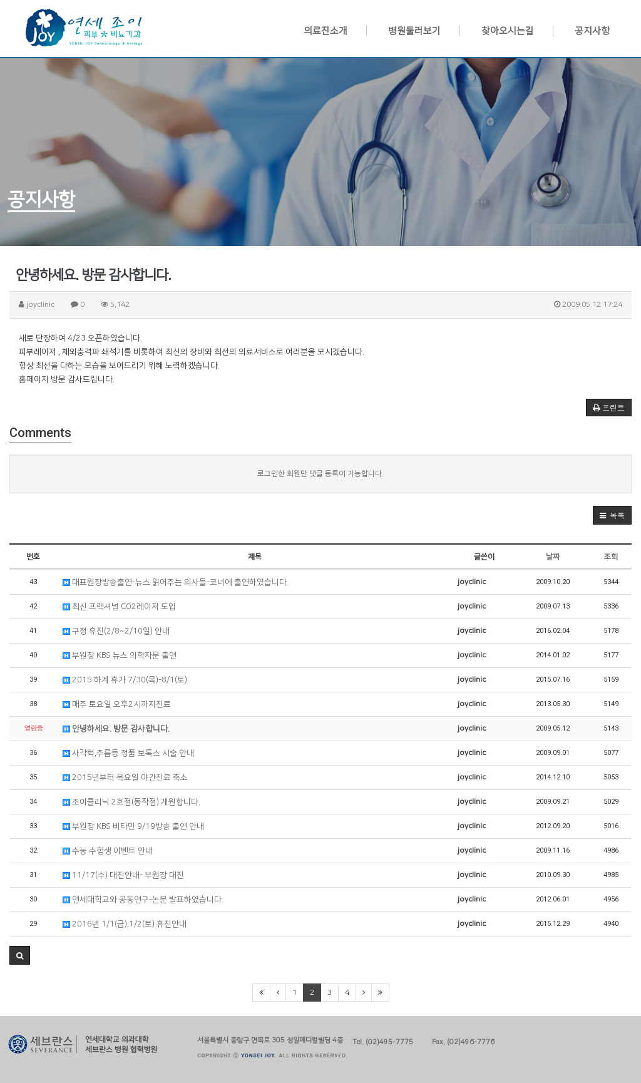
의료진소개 (325, 31)
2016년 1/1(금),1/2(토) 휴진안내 (125, 924)
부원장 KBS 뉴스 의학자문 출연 (120, 655)
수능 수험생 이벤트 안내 (108, 850)
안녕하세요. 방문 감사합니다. (116, 728)
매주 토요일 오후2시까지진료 (117, 704)
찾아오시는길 (507, 31)
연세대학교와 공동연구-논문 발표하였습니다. (143, 899)
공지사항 (592, 31)
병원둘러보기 (414, 31)
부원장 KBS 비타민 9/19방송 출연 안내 (133, 826)
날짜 (553, 557)
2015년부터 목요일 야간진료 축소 (125, 777)
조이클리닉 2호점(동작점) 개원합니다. (131, 802)
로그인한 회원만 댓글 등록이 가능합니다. (320, 474)
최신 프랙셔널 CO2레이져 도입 (119, 606)
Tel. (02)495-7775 (382, 1041)
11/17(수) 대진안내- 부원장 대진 (123, 875)
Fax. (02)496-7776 (463, 1041)
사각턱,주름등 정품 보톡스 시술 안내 (128, 753)
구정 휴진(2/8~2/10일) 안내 (116, 631)
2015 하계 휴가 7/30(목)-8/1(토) (125, 679)
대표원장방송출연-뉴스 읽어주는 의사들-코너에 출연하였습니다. (176, 582)
